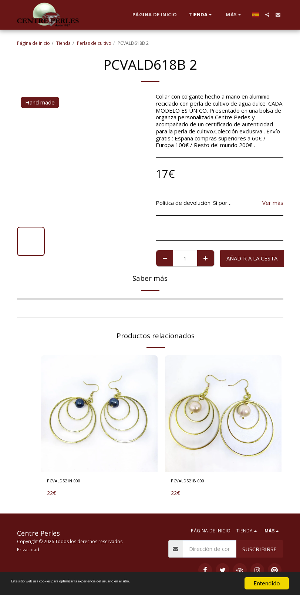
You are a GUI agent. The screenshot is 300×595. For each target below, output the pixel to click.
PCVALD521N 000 (70, 482)
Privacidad (28, 549)
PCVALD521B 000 (194, 482)
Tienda (63, 43)
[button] (267, 14)
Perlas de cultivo (94, 43)
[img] (99, 413)
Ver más (272, 202)
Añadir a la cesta (251, 258)
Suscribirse (259, 549)
